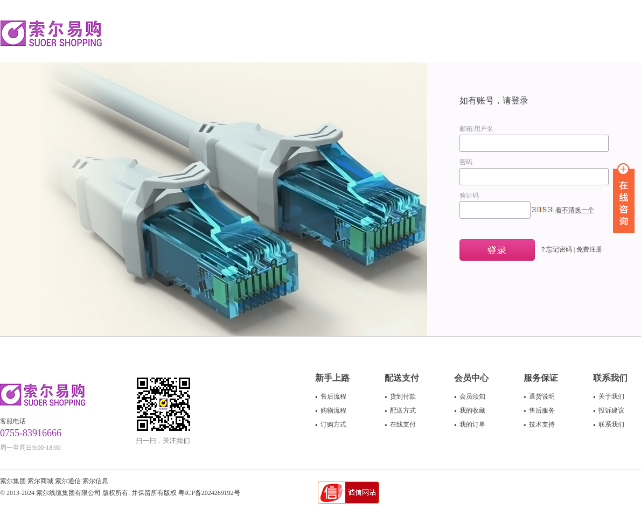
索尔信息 (95, 481)
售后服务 (542, 410)
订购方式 (333, 424)
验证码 (469, 195)
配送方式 (403, 410)
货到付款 (403, 396)
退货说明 (542, 396)
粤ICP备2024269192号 (209, 493)
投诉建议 (611, 410)
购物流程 (333, 410)
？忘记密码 (556, 249)
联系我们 (611, 424)
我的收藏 (472, 410)
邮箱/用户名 (476, 129)
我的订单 (472, 424)
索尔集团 (13, 481)
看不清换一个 (574, 210)
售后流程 (333, 396)
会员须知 (472, 396)
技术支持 (542, 424)
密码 (465, 162)
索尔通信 (68, 481)
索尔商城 (40, 481)
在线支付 (403, 424)
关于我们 (611, 396)
